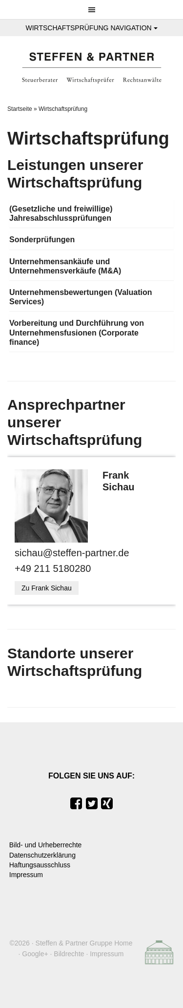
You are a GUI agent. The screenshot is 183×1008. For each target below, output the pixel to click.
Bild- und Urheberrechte (45, 845)
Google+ (35, 954)
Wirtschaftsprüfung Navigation (91, 28)
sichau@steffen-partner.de (72, 552)
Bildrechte (69, 954)
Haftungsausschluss (39, 865)
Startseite (19, 108)
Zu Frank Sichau (46, 588)
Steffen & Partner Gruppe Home (84, 943)
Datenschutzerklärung (42, 855)
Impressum (26, 875)
